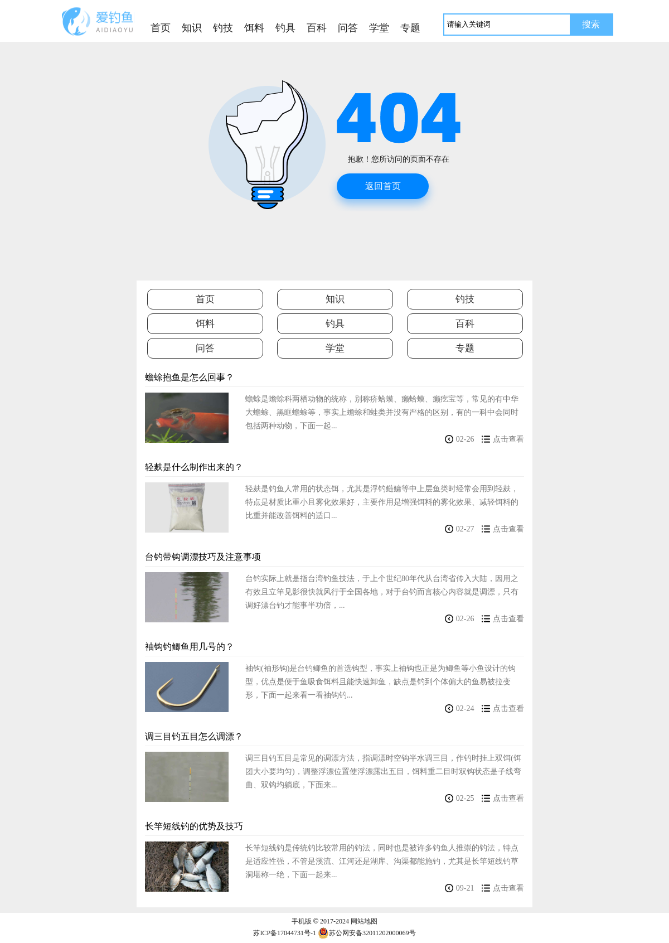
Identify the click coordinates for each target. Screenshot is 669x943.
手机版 (302, 921)
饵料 (205, 323)
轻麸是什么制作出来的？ (194, 467)
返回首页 (383, 186)
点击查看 (508, 439)
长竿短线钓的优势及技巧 (194, 826)
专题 (464, 348)
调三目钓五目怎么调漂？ (194, 736)
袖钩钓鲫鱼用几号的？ (189, 646)
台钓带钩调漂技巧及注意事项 (203, 557)
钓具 (335, 323)
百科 (464, 323)
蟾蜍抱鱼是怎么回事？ (189, 377)
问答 (205, 348)
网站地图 (364, 921)
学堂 (335, 348)
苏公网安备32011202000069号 (367, 933)
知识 (335, 299)
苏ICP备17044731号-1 (284, 933)
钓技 (464, 299)
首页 (161, 27)
